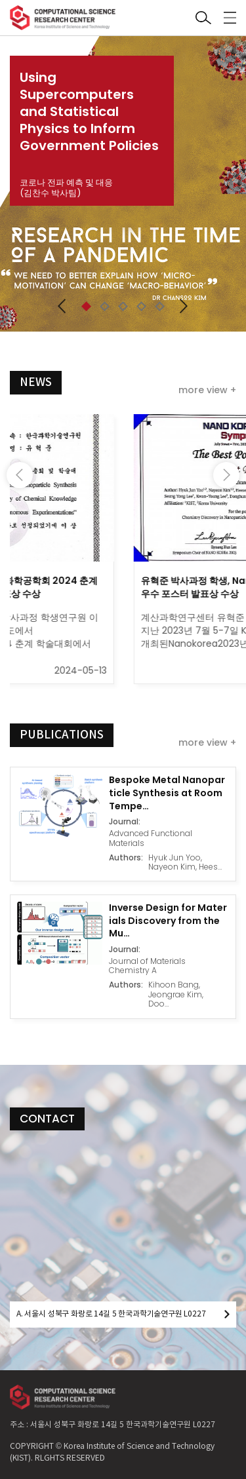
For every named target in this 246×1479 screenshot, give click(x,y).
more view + (207, 389)
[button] (62, 306)
